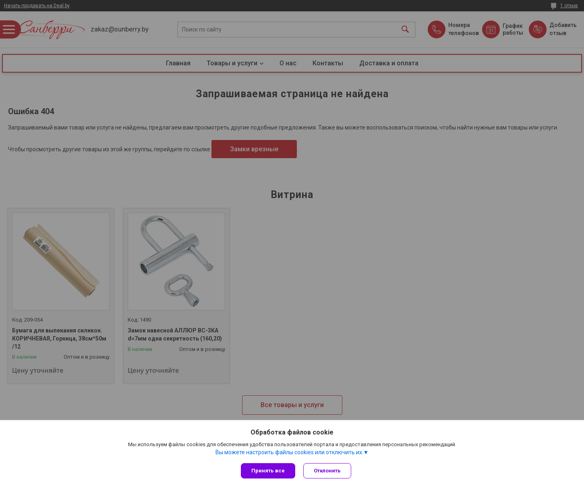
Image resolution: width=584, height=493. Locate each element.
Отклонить (327, 471)
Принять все (268, 471)
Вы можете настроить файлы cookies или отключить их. (289, 452)
